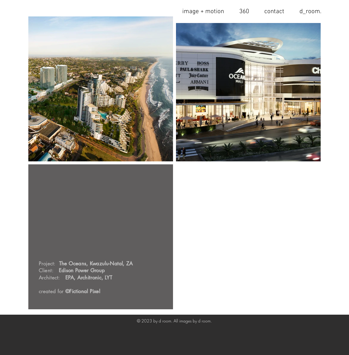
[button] (274, 11)
